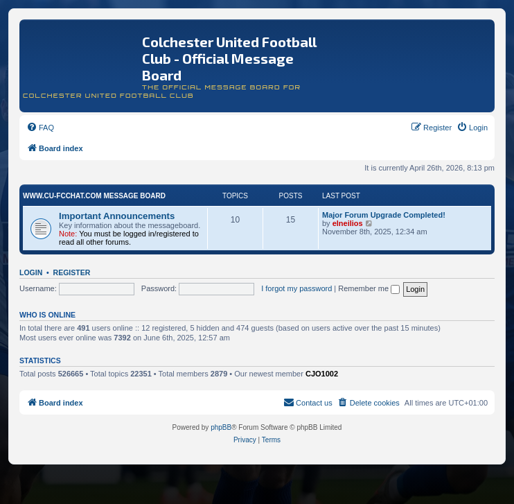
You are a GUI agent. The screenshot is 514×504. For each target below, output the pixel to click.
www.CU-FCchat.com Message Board (94, 196)
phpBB (221, 427)
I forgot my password (296, 288)
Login (30, 272)
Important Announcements (117, 216)
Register (72, 272)
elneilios (348, 223)
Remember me (369, 288)
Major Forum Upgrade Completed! (383, 215)
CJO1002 (321, 374)
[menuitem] (40, 127)
